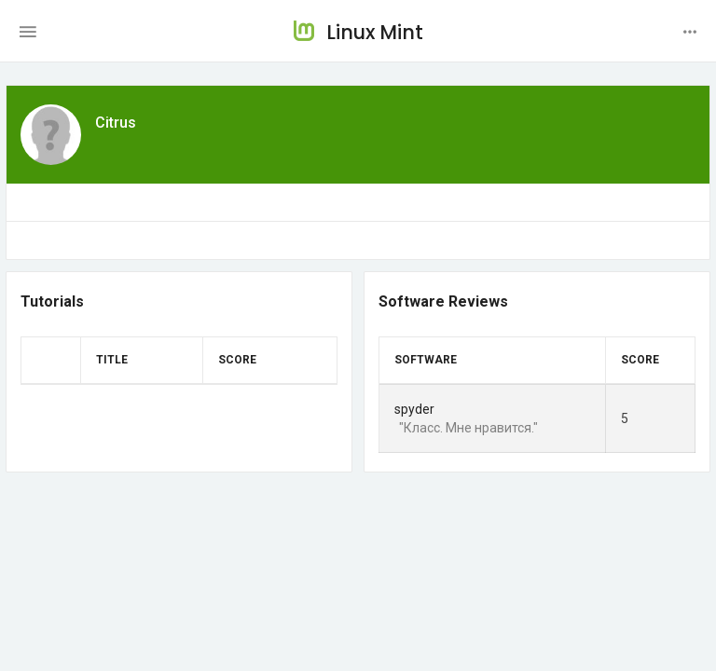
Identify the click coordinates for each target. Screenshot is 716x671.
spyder (414, 409)
